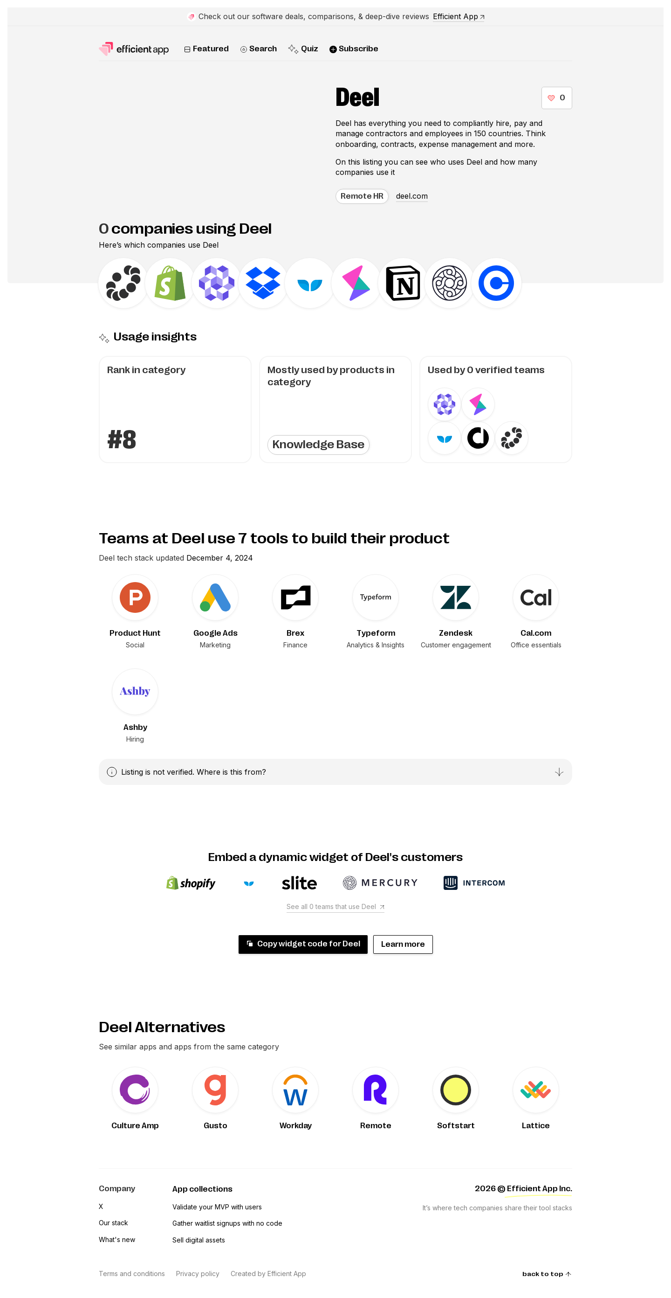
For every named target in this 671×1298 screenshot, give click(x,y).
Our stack (113, 1223)
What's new (117, 1239)
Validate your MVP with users (217, 1207)
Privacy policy (197, 1273)
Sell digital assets (198, 1240)
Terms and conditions (132, 1273)
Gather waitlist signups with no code (227, 1223)
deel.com (412, 196)
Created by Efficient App (268, 1273)
